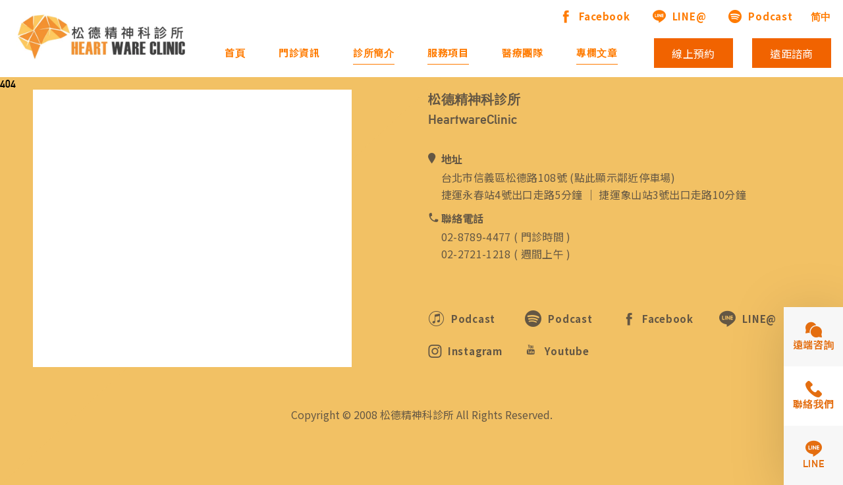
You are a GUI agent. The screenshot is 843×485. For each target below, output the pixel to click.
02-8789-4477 (476, 236)
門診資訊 (299, 53)
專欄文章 (597, 53)
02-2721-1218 (476, 254)
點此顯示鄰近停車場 (622, 177)
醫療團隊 (522, 53)
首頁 (235, 53)
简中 (821, 16)
